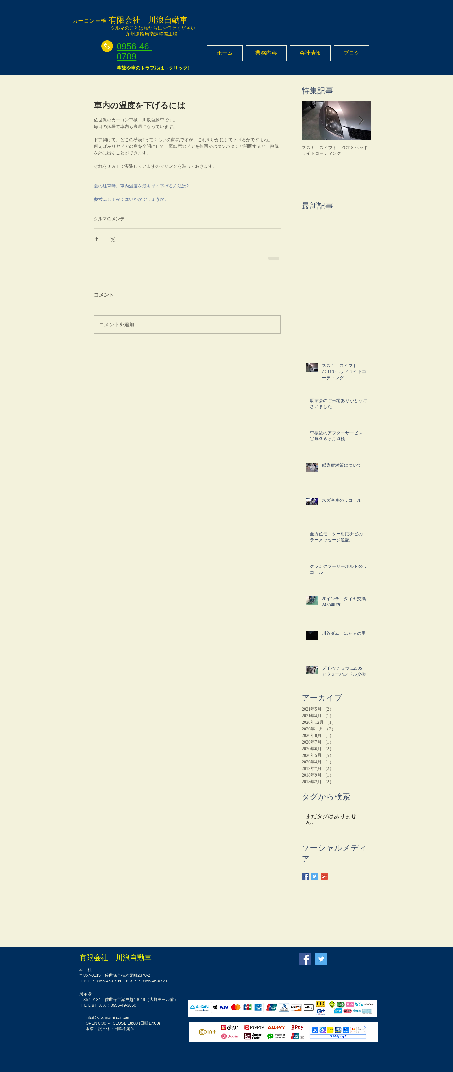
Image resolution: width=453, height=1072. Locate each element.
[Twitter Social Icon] (321, 959)
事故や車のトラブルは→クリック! (153, 67)
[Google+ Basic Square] (324, 876)
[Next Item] (361, 121)
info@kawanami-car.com (106, 1017)
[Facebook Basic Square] (305, 876)
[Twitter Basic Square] (314, 876)
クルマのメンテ (109, 218)
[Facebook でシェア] (97, 239)
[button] (266, 53)
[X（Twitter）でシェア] (112, 239)
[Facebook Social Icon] (305, 959)
